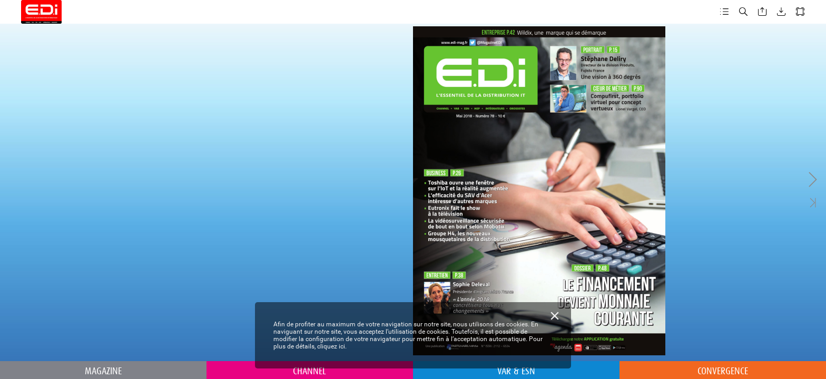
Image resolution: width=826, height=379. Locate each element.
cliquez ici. (332, 346)
